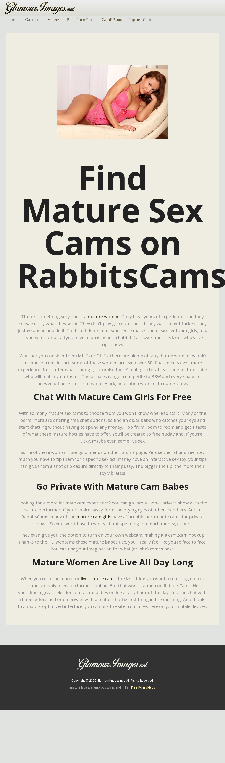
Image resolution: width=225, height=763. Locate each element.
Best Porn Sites (81, 19)
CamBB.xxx (112, 19)
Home (13, 19)
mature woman (104, 317)
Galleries (33, 19)
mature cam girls (93, 517)
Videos (54, 19)
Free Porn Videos (143, 687)
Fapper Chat (140, 19)
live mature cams (98, 579)
